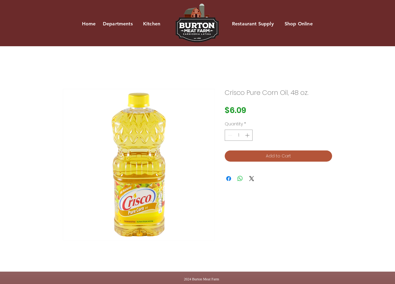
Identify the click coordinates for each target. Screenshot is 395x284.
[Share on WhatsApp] (240, 178)
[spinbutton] (238, 135)
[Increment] (248, 135)
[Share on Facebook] (228, 178)
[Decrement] (229, 135)
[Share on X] (251, 178)
